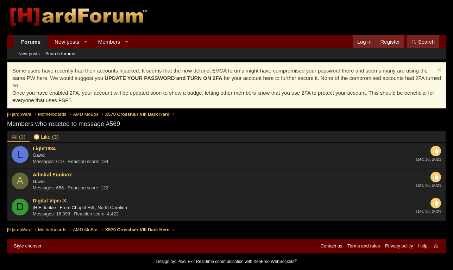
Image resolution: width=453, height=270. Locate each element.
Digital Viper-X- (50, 200)
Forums (30, 42)
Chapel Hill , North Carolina (99, 207)
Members (109, 42)
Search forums (60, 53)
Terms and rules (363, 246)
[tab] (46, 136)
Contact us (331, 246)
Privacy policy (399, 246)
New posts (67, 42)
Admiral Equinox (52, 174)
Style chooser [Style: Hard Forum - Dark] (28, 246)
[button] (85, 41)
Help (423, 246)
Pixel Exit (186, 261)
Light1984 (44, 148)
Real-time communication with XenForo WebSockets (246, 261)
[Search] (423, 41)
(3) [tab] (18, 137)
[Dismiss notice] (438, 70)
